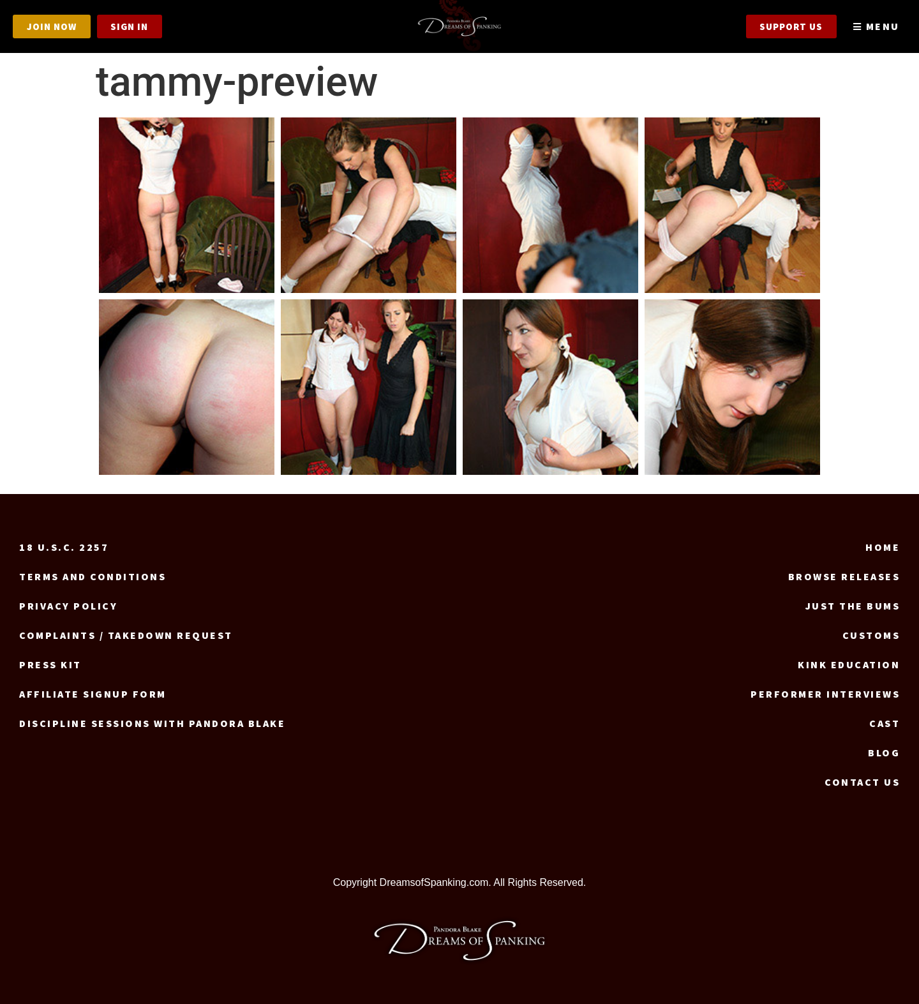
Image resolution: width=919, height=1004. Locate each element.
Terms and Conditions (92, 576)
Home (882, 547)
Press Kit (50, 664)
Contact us (862, 781)
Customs (871, 635)
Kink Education (849, 664)
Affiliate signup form (93, 693)
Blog (884, 752)
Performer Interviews (825, 693)
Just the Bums (852, 605)
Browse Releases (844, 576)
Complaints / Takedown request (126, 635)
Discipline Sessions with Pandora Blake (152, 723)
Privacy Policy (68, 605)
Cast (884, 723)
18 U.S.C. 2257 (63, 547)
